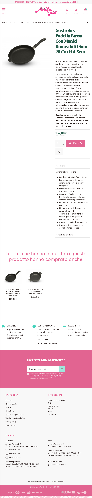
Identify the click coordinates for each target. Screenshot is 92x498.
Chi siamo (9, 400)
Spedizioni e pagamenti (15, 415)
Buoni (50, 411)
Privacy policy (11, 422)
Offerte (8, 407)
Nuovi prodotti (11, 404)
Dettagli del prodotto (72, 234)
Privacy (48, 481)
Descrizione (72, 165)
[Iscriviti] (62, 369)
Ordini (50, 403)
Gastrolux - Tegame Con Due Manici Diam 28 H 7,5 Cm (35, 291)
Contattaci (10, 411)
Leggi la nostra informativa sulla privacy (46, 377)
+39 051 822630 (15, 450)
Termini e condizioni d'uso (15, 418)
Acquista (75, 143)
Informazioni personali (56, 400)
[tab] (72, 165)
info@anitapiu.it (15, 457)
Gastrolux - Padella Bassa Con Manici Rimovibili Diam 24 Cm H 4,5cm (13, 292)
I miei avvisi (52, 414)
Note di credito (53, 406)
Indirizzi (50, 409)
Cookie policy (11, 425)
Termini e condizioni (57, 481)
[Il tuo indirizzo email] (43, 369)
